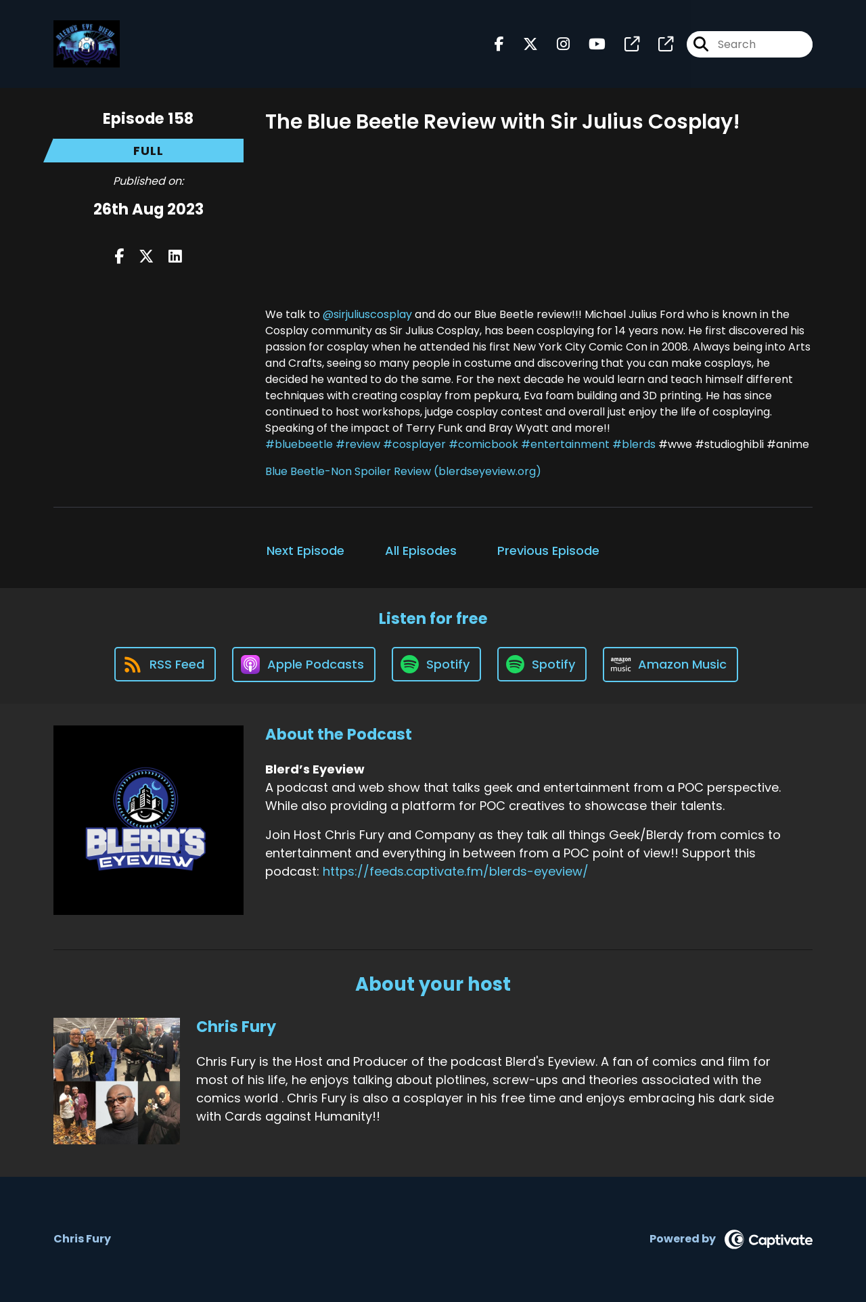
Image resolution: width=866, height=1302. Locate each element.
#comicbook (483, 444)
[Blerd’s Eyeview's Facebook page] (499, 44)
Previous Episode (548, 550)
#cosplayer (414, 444)
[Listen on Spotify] (436, 664)
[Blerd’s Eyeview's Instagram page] (555, 44)
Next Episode (305, 550)
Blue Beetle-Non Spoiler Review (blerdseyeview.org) (403, 471)
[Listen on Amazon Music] (670, 664)
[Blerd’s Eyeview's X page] (522, 44)
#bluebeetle (299, 444)
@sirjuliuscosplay (367, 314)
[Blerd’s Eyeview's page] (623, 44)
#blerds (634, 444)
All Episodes (421, 550)
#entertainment (565, 444)
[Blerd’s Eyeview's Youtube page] (589, 44)
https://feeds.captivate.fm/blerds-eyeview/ (456, 871)
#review (358, 444)
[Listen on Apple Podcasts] (303, 664)
